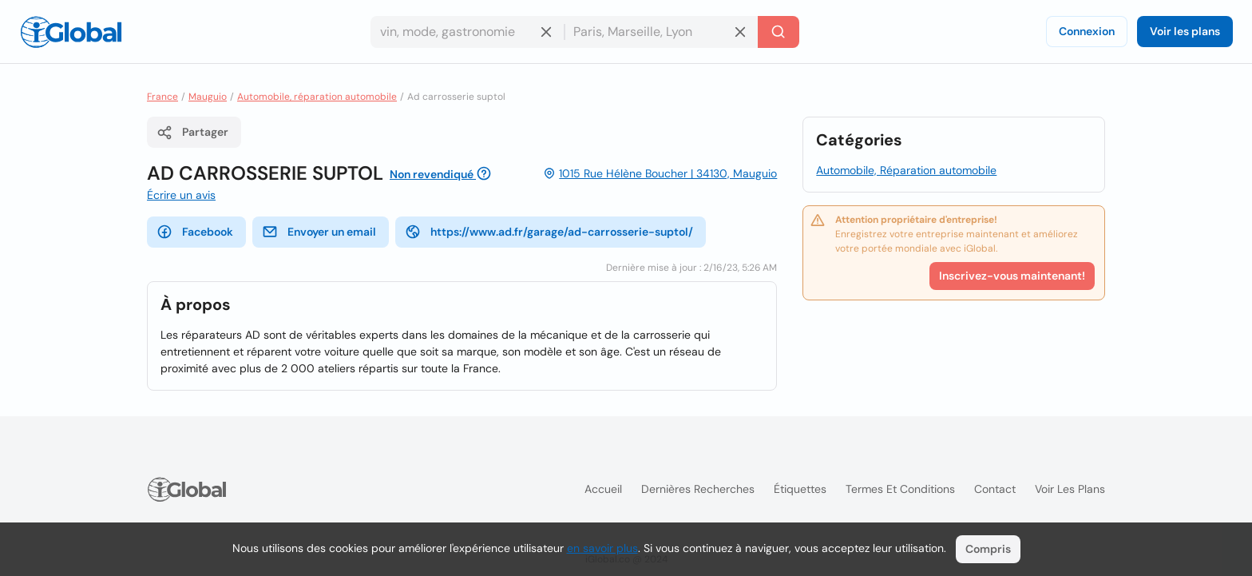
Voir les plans (1185, 31)
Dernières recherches (698, 489)
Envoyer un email (319, 232)
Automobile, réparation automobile (317, 96)
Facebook (194, 232)
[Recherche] (778, 32)
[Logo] (71, 32)
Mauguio (207, 96)
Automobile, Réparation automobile (906, 170)
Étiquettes (800, 489)
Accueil (603, 489)
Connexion (1087, 31)
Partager (192, 133)
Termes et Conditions (900, 489)
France (162, 96)
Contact (995, 489)
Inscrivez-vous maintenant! (1012, 275)
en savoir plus (602, 548)
